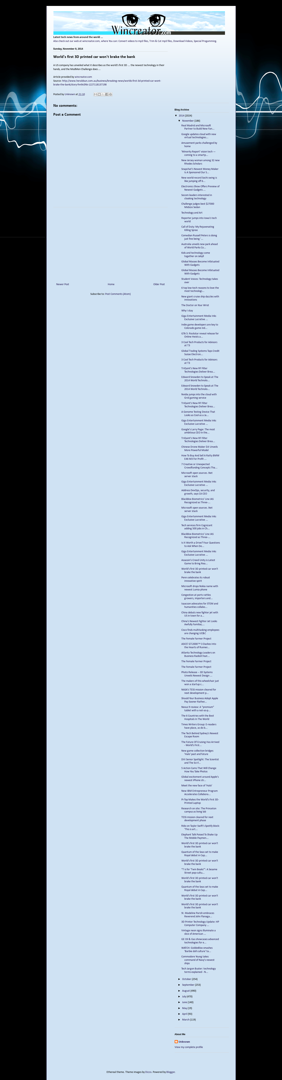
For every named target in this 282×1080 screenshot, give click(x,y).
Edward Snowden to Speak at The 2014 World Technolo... (199, 379)
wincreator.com (83, 77)
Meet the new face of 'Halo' (196, 785)
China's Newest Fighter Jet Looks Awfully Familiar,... (199, 623)
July (184, 996)
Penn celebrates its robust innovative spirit (195, 579)
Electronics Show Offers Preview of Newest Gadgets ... (200, 188)
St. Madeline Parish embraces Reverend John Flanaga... (197, 915)
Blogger (170, 1072)
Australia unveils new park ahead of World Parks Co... (199, 246)
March (186, 1019)
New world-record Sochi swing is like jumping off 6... (199, 179)
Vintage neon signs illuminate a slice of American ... (198, 932)
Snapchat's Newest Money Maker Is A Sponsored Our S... (199, 171)
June (185, 1002)
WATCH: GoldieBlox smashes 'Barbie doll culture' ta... (197, 950)
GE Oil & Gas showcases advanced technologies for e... (200, 941)
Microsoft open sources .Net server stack (197, 475)
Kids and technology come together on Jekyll (195, 255)
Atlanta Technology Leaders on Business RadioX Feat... (198, 654)
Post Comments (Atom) (118, 294)
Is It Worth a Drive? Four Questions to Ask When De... (200, 544)
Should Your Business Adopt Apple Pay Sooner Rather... (199, 700)
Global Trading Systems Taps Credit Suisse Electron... (200, 353)
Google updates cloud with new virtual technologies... (198, 136)
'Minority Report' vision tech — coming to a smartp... (198, 153)
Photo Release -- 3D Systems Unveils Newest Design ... (197, 674)
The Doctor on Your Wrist (195, 305)
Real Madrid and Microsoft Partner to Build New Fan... (198, 127)
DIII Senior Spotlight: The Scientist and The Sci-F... (200, 761)
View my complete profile (189, 1047)
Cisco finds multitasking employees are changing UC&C (200, 632)
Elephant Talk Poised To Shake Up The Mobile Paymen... (199, 836)
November (188, 120)
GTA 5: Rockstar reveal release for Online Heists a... (200, 335)
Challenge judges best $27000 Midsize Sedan (197, 205)
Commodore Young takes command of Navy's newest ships (198, 960)
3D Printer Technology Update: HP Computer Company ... (200, 923)
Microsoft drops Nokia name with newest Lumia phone (199, 588)
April (185, 1014)
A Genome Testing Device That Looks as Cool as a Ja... (198, 413)
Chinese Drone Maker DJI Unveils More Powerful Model (199, 448)
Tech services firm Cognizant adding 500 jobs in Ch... (196, 527)
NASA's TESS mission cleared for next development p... (198, 691)
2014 (182, 115)
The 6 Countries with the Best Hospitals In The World (197, 717)
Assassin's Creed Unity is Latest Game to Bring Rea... (198, 562)
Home (111, 284)
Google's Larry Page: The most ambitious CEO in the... (198, 431)
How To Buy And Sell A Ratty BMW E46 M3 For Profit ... (200, 457)
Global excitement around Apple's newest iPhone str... (200, 778)
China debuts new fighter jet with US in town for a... (199, 614)
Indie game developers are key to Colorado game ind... (199, 326)
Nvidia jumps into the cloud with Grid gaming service (199, 396)
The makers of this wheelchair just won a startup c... (200, 683)
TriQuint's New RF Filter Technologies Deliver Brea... (198, 370)
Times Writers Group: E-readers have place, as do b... (198, 726)
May (185, 1008)
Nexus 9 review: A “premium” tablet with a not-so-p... (197, 709)
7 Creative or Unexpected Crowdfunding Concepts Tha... (199, 466)
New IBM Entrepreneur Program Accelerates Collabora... (199, 793)
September (188, 985)
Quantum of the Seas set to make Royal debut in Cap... (199, 854)
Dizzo (148, 1072)
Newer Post (62, 284)
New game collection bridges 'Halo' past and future (197, 752)
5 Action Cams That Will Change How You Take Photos (198, 770)
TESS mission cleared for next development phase (197, 819)
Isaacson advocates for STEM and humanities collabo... (199, 605)
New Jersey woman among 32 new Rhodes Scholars (200, 162)
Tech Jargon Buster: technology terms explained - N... (198, 970)
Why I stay (187, 310)
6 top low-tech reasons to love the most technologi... (200, 290)
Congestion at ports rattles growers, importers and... (197, 597)
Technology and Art (191, 212)
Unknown (184, 1041)
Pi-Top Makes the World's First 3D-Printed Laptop (200, 801)
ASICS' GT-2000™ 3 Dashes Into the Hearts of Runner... (198, 646)
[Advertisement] (110, 243)
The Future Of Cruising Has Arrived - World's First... (200, 744)
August (186, 990)
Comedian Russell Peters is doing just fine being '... (199, 237)
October (187, 979)
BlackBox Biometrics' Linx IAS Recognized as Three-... (197, 501)
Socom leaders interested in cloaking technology (196, 197)
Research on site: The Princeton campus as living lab (198, 810)
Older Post (159, 284)
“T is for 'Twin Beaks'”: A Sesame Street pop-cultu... (199, 871)
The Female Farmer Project (196, 638)
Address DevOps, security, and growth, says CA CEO (198, 492)
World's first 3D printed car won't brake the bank (199, 570)
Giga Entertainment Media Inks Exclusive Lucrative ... (198, 318)
